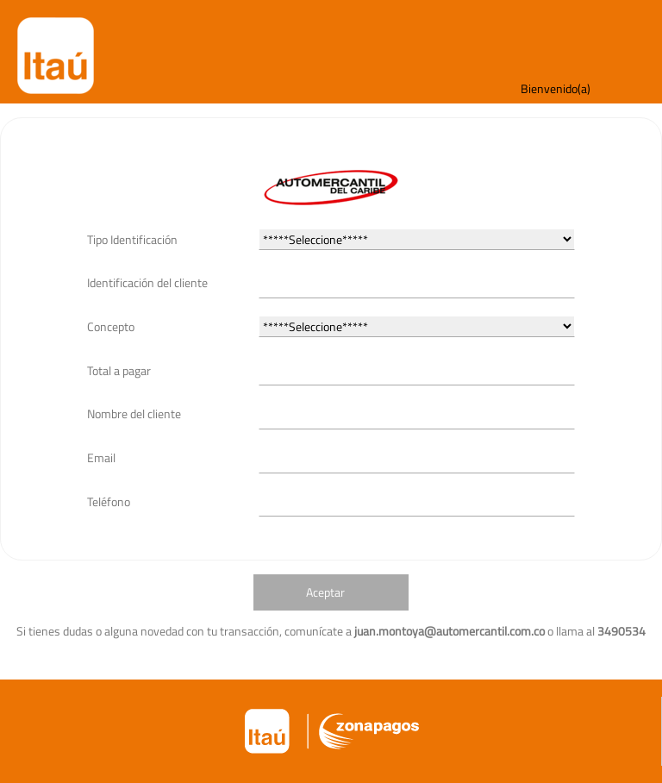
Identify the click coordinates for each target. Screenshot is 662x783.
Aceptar (325, 592)
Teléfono (108, 501)
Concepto (110, 326)
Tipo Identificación (132, 239)
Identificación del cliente (147, 282)
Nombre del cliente (134, 413)
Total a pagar (119, 370)
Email (101, 457)
